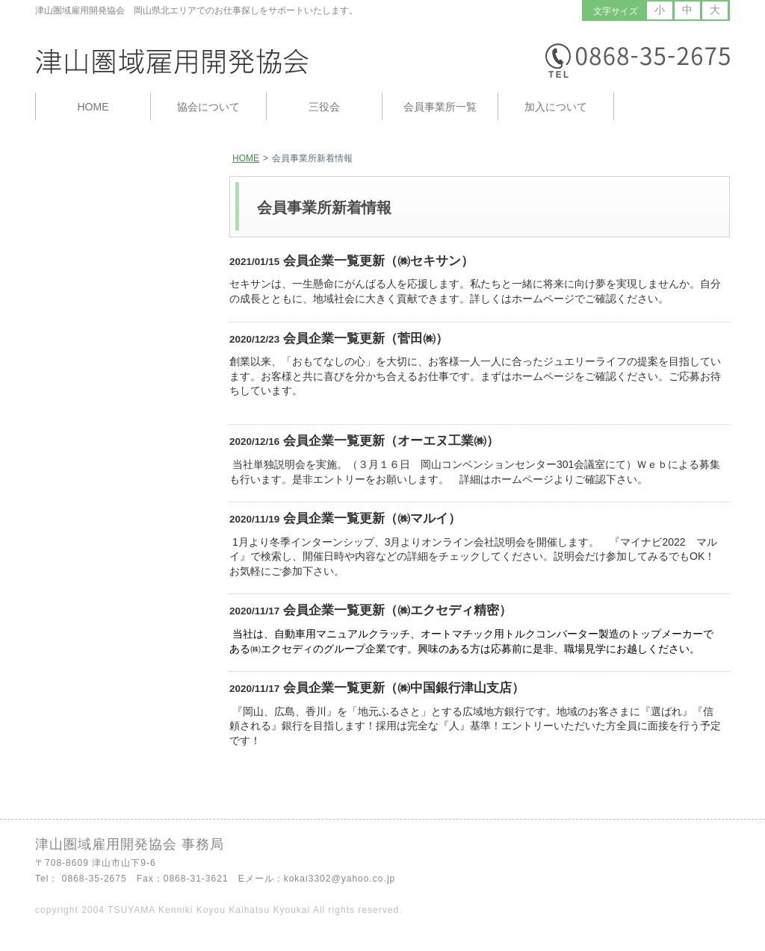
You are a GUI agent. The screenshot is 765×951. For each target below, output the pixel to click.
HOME (245, 158)
